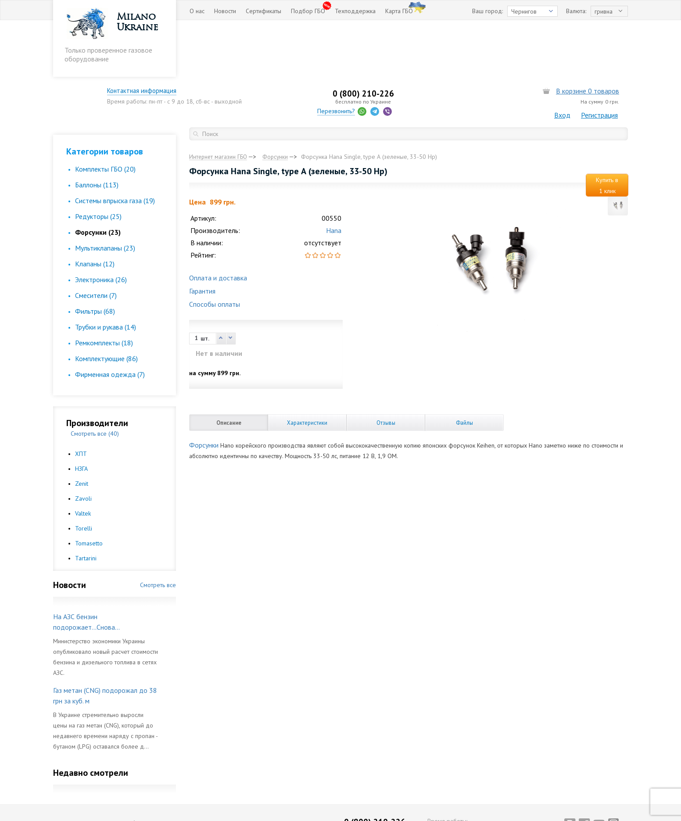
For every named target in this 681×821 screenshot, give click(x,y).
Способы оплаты (214, 251)
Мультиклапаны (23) (105, 194)
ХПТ (81, 400)
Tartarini (86, 505)
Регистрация (599, 58)
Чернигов (524, 11)
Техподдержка (355, 11)
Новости (225, 11)
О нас (197, 11)
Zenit (81, 430)
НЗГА (81, 415)
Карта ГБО (399, 11)
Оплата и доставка (218, 225)
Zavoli (83, 445)
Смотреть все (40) (95, 380)
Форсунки (204, 392)
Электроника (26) (101, 226)
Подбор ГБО (308, 11)
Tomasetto (89, 490)
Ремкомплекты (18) (104, 289)
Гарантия (202, 238)
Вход (562, 58)
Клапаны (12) (95, 210)
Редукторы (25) (98, 162)
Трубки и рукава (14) (105, 273)
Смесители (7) (96, 241)
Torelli (83, 475)
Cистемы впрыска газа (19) (115, 147)
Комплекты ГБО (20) (105, 115)
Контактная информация (235, 34)
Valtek (83, 460)
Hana (333, 178)
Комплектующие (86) (106, 305)
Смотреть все (158, 531)
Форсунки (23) (98, 178)
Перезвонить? (390, 54)
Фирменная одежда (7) (110, 320)
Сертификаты (263, 11)
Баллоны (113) (96, 131)
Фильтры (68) (95, 257)
